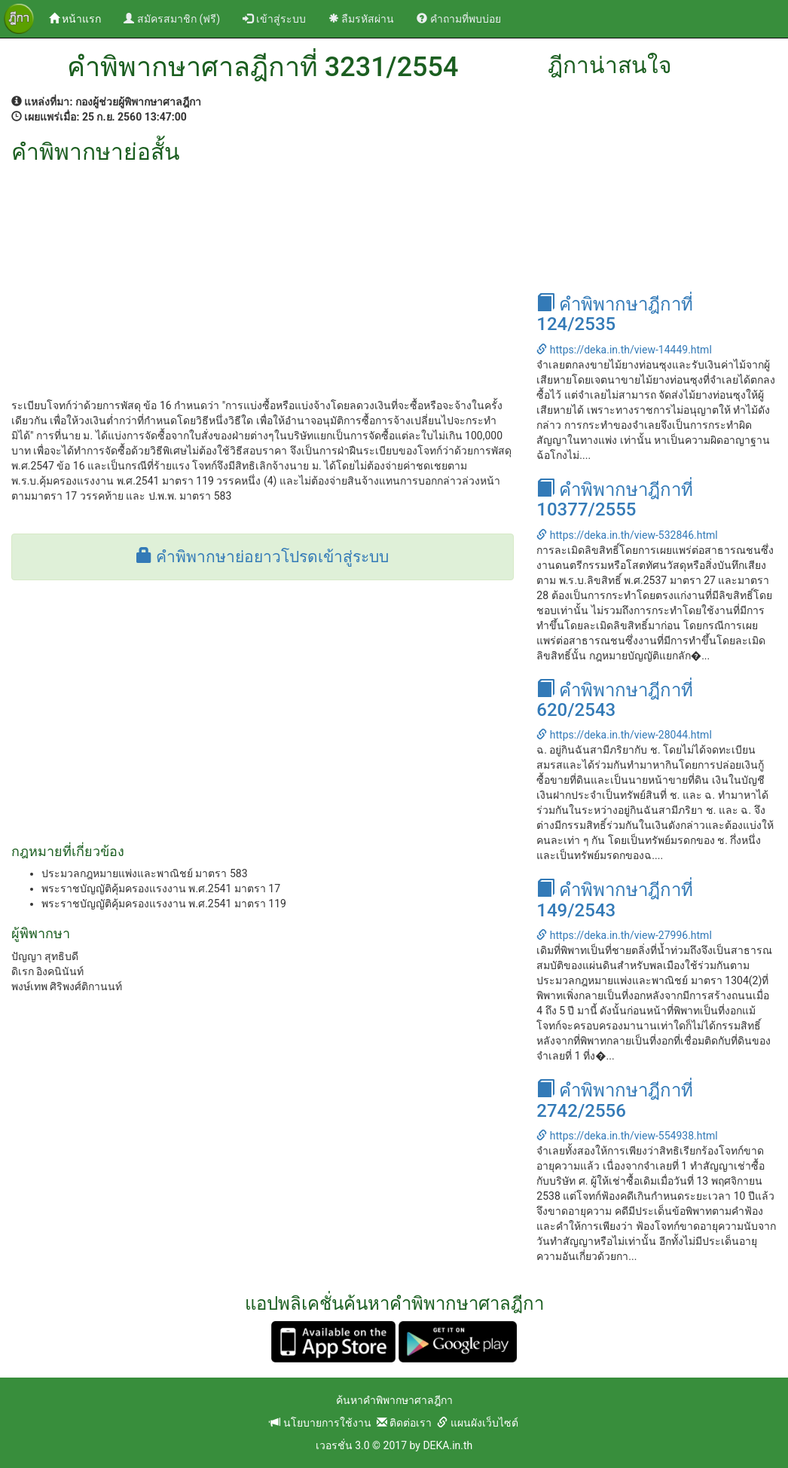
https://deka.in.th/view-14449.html (623, 350)
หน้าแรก (80, 18)
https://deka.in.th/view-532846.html (626, 535)
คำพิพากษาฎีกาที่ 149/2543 (614, 899)
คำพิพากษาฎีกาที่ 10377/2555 (614, 499)
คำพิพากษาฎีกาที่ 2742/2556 (614, 1100)
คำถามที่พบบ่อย (458, 19)
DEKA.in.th (447, 1445)
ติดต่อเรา (404, 1423)
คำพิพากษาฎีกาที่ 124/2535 (614, 314)
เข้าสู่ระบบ (274, 19)
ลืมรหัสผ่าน (361, 19)
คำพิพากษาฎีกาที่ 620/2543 (614, 700)
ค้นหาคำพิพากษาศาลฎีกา (394, 1400)
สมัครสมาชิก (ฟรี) (172, 19)
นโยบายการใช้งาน (320, 1423)
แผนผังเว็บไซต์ (477, 1423)
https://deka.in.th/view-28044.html (623, 735)
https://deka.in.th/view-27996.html (623, 935)
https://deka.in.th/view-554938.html (626, 1136)
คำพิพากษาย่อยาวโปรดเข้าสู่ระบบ (262, 557)
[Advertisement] (262, 277)
